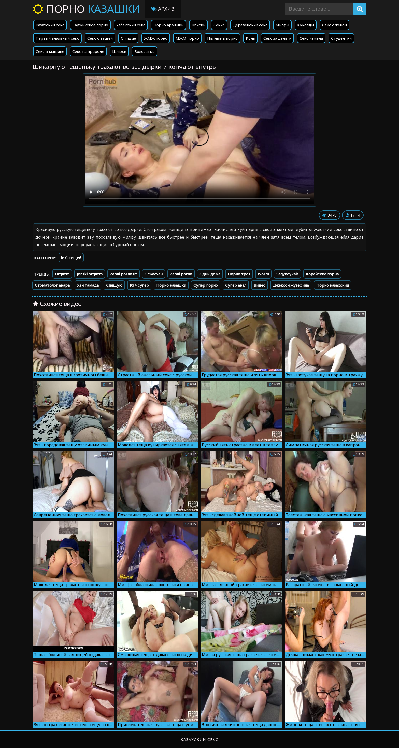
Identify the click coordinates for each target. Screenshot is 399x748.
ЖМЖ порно (155, 38)
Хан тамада (88, 285)
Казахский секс (50, 24)
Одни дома (210, 273)
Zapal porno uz (123, 273)
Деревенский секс (250, 24)
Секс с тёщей (100, 38)
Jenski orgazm (90, 273)
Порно (86, 9)
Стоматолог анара (52, 285)
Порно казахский (332, 285)
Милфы (282, 24)
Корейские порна (322, 273)
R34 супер (139, 285)
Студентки (341, 38)
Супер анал (235, 285)
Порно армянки (168, 24)
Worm (263, 273)
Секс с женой (334, 24)
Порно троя (239, 273)
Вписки (198, 24)
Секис (219, 24)
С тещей (71, 257)
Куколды (305, 24)
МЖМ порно (187, 38)
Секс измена (311, 38)
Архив (162, 8)
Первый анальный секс (57, 38)
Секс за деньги (277, 38)
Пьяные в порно (222, 38)
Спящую (114, 285)
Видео (259, 285)
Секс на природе (88, 51)
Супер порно (205, 285)
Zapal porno (181, 273)
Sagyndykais (287, 273)
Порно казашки (171, 285)
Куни (250, 38)
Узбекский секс (130, 24)
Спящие (128, 38)
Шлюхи (119, 51)
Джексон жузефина (291, 285)
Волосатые (144, 51)
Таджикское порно (90, 24)
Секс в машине (50, 51)
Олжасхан (154, 273)
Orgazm (62, 273)
